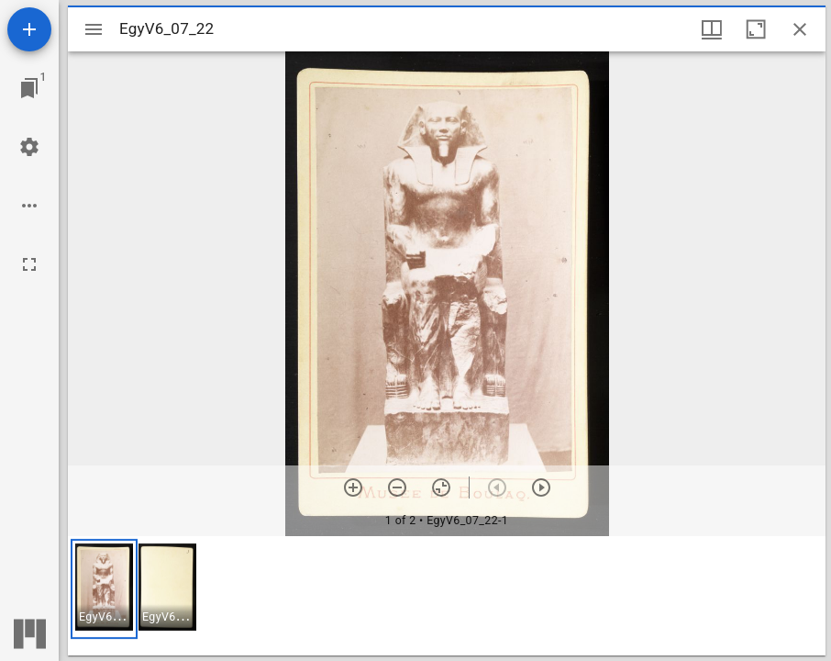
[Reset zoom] (441, 487)
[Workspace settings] (29, 147)
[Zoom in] (353, 487)
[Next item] (541, 487)
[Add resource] (29, 29)
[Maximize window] (756, 29)
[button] (104, 588)
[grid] (446, 595)
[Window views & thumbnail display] (712, 29)
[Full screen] (29, 264)
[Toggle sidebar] (94, 29)
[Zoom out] (397, 487)
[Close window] (800, 29)
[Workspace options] (29, 206)
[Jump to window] (29, 88)
